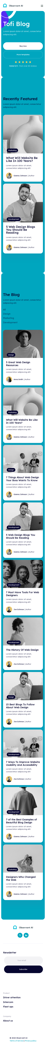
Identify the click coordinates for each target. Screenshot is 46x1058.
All (4, 309)
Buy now (23, 46)
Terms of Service (16, 1041)
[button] (41, 5)
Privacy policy (30, 1041)
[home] (13, 5)
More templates (23, 55)
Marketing (8, 318)
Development (10, 322)
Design (6, 313)
